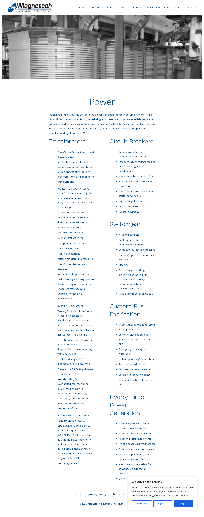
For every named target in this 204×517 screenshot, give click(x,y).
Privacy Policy (97, 494)
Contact (191, 7)
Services (108, 7)
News (166, 7)
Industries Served (130, 7)
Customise (142, 503)
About (94, 7)
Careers (178, 7)
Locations (153, 7)
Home (81, 7)
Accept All (183, 503)
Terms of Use (121, 494)
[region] (162, 493)
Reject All (162, 503)
